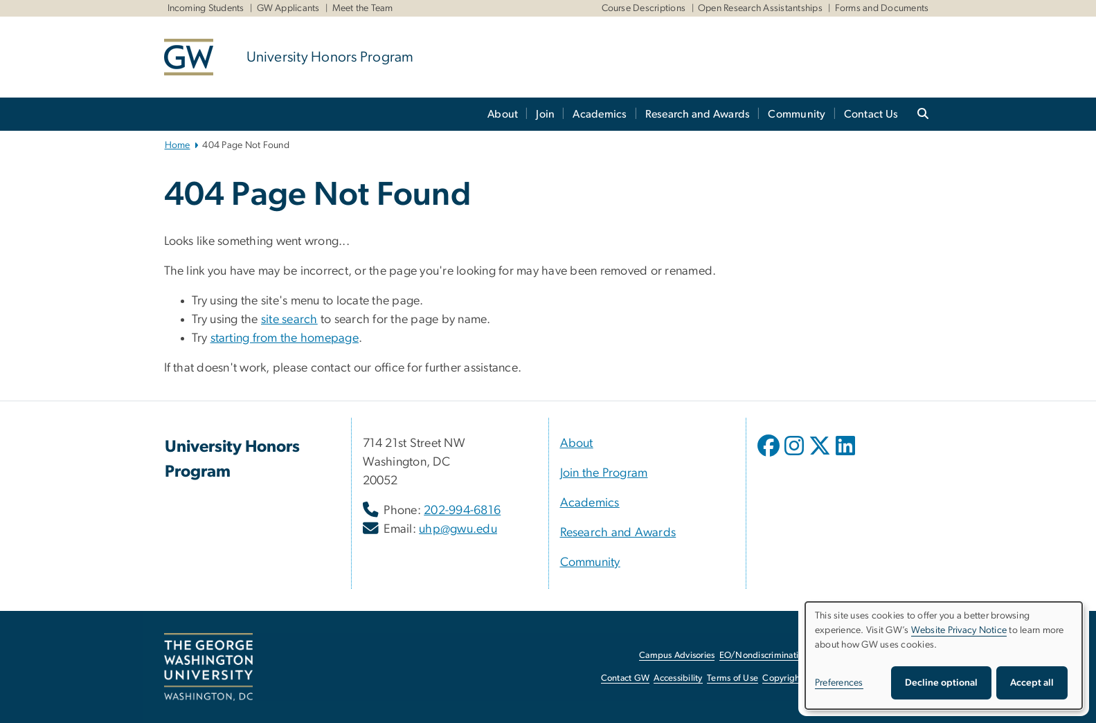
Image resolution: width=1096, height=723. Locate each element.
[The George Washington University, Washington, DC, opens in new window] (208, 667)
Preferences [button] (839, 683)
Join (545, 114)
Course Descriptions (644, 8)
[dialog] (943, 655)
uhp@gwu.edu (458, 529)
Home (177, 145)
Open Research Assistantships (760, 8)
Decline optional (941, 683)
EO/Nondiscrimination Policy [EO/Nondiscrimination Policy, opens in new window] (776, 655)
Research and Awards (698, 114)
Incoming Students (206, 8)
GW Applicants (288, 8)
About (502, 114)
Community (796, 114)
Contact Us (871, 114)
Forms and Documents (882, 8)
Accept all (1032, 683)
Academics (600, 114)
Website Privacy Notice (959, 630)
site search (289, 319)
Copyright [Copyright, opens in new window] (782, 678)
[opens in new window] (769, 455)
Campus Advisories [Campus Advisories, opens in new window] (677, 655)
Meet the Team (362, 8)
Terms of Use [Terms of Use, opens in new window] (732, 678)
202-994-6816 (462, 510)
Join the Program (604, 473)
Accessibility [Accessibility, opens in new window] (678, 678)
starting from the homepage (284, 338)
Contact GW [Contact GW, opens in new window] (625, 678)
